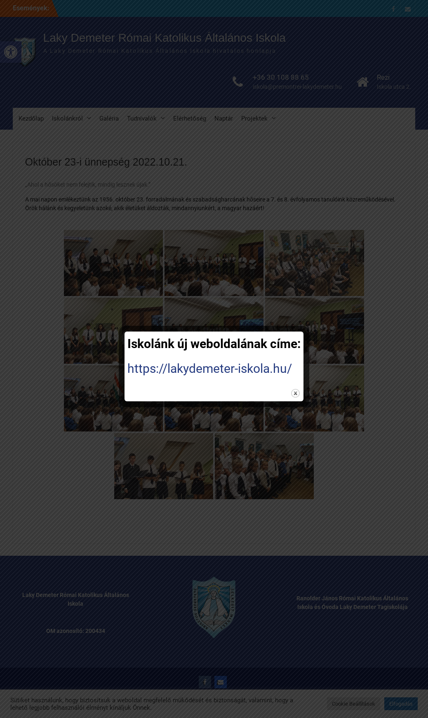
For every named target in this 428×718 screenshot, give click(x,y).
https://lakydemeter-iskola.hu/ (209, 368)
